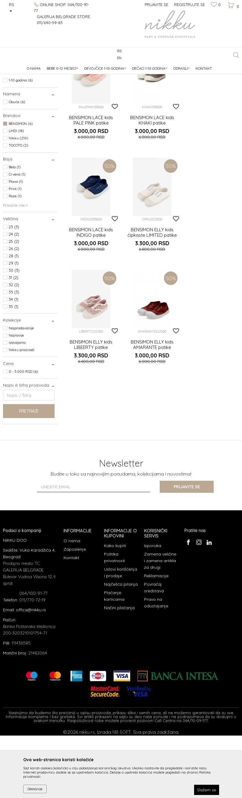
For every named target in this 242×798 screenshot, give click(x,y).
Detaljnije (34, 789)
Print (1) (15, 251)
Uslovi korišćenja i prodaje (120, 635)
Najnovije (16, 397)
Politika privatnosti (114, 620)
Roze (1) (15, 258)
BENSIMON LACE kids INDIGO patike (212, 181)
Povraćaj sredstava (154, 650)
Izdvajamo (17, 405)
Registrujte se (189, 4)
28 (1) (14, 318)
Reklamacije (156, 638)
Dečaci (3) (17, 113)
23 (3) (14, 289)
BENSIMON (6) (21, 186)
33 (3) (14, 354)
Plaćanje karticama (114, 658)
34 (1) (13, 361)
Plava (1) (16, 244)
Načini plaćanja (119, 670)
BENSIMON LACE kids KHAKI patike (151, 181)
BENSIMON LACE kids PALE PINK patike (91, 181)
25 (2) (14, 303)
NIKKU (8, 66)
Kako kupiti (115, 608)
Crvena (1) (17, 236)
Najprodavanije (21, 390)
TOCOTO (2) (18, 207)
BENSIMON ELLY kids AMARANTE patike (211, 293)
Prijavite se (187, 549)
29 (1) (14, 325)
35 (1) (13, 368)
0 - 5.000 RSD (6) (23, 434)
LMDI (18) (16, 193)
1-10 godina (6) (21, 142)
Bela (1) (15, 229)
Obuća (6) (17, 164)
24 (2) (14, 296)
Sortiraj (202, 76)
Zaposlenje (75, 611)
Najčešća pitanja (121, 646)
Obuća (11, 93)
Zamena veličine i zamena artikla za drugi (160, 623)
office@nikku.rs (31, 672)
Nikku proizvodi (21, 412)
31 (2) (13, 339)
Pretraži (28, 473)
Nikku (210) (18, 200)
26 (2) (14, 311)
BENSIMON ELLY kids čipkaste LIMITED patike (90, 293)
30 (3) (14, 332)
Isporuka (152, 608)
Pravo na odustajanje (156, 665)
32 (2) (14, 347)
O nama (72, 603)
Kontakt (71, 620)
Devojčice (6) (19, 121)
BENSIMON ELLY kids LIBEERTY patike (151, 293)
